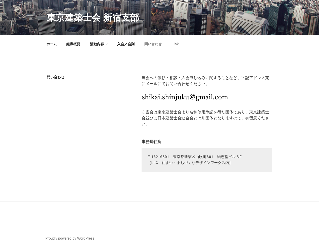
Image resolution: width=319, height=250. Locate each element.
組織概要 (73, 44)
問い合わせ (153, 44)
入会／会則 (126, 44)
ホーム (51, 44)
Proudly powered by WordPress (69, 238)
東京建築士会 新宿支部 (93, 17)
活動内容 (99, 44)
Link (175, 44)
